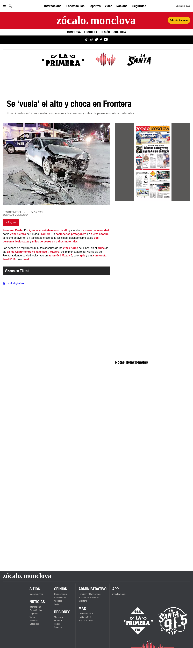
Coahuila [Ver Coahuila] (119, 32)
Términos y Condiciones (89, 594)
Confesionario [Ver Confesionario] (60, 594)
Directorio (82, 601)
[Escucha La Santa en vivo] (173, 621)
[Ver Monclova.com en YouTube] (105, 39)
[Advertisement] (153, 255)
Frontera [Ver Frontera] (90, 32)
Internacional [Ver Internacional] (53, 6)
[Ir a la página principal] (96, 20)
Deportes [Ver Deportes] (95, 6)
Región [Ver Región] (105, 32)
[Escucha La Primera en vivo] (135, 620)
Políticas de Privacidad (88, 597)
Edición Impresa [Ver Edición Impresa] (179, 20)
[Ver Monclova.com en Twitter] (96, 39)
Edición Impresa (85, 620)
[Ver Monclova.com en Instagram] (91, 39)
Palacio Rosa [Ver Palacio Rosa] (60, 597)
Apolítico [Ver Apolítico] (58, 601)
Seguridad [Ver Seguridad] (139, 6)
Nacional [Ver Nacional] (122, 6)
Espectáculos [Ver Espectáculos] (75, 6)
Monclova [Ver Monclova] (74, 32)
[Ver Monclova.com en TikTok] (86, 39)
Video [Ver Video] (108, 6)
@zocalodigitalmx (13, 283)
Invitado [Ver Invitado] (57, 604)
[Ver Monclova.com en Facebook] (100, 39)
